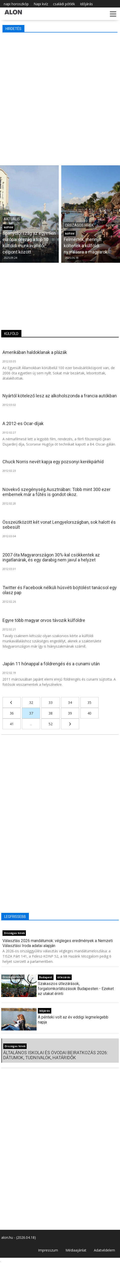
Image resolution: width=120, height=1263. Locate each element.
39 (70, 713)
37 (31, 713)
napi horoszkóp (16, 3)
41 (12, 724)
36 (12, 713)
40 (89, 713)
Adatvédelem (104, 1250)
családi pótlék (64, 3)
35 (89, 702)
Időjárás (86, 3)
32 (31, 702)
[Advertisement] (60, 97)
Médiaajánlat (75, 1250)
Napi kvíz (41, 3)
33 (51, 702)
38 (51, 713)
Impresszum (48, 1250)
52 (51, 724)
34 (70, 702)
